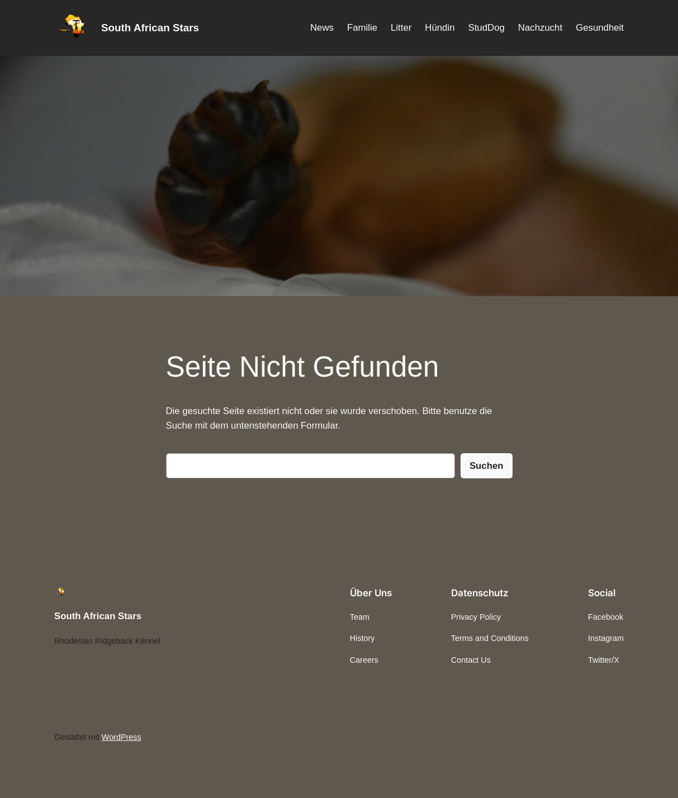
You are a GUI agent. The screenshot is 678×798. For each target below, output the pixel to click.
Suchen (487, 465)
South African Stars (150, 28)
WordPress (121, 737)
